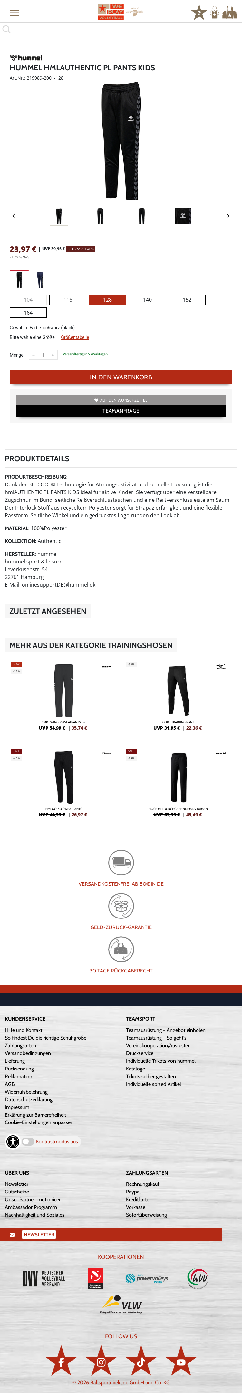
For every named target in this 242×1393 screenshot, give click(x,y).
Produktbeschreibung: (36, 477)
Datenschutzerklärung (29, 1099)
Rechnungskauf (142, 1184)
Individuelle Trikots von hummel (161, 1061)
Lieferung (15, 1061)
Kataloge (135, 1069)
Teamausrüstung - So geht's (156, 1038)
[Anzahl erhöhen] (53, 355)
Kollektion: (20, 541)
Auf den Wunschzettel (120, 400)
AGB (10, 1084)
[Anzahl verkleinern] (33, 355)
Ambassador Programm (31, 1207)
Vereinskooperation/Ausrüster (157, 1046)
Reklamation (18, 1076)
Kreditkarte (137, 1199)
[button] (14, 12)
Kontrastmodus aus (57, 1142)
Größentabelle (75, 337)
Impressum (17, 1107)
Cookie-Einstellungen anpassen (39, 1122)
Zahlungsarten (20, 1046)
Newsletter (16, 1184)
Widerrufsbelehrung (26, 1092)
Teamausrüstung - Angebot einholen (166, 1030)
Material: (17, 528)
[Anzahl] (43, 355)
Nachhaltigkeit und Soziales (34, 1215)
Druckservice (139, 1053)
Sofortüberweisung (146, 1215)
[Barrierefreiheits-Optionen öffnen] (13, 1142)
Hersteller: (20, 554)
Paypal (133, 1192)
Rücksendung (19, 1069)
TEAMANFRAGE (120, 411)
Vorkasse (135, 1207)
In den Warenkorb (121, 377)
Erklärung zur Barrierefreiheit (35, 1115)
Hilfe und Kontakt (23, 1030)
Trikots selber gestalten (151, 1076)
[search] (121, 29)
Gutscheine (17, 1192)
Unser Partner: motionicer (33, 1199)
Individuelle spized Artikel (153, 1084)
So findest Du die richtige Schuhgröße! (46, 1038)
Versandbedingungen (28, 1053)
